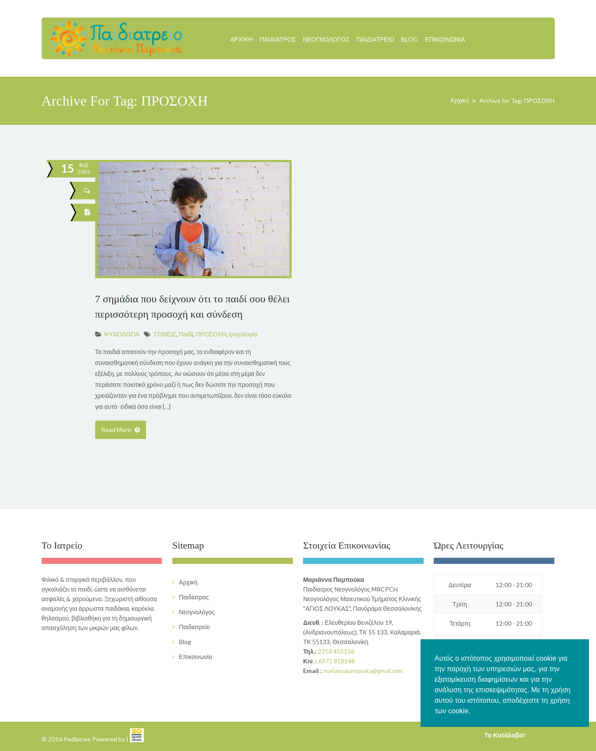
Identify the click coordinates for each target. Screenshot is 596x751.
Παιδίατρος (278, 39)
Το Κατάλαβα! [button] (504, 735)
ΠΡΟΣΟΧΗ (211, 334)
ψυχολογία (243, 334)
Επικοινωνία (445, 39)
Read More (120, 429)
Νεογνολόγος (326, 39)
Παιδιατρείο (375, 39)
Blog (409, 39)
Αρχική (241, 39)
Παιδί (186, 334)
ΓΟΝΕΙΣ (165, 334)
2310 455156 (336, 651)
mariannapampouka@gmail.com (363, 671)
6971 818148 (336, 661)
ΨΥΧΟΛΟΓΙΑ (122, 334)
